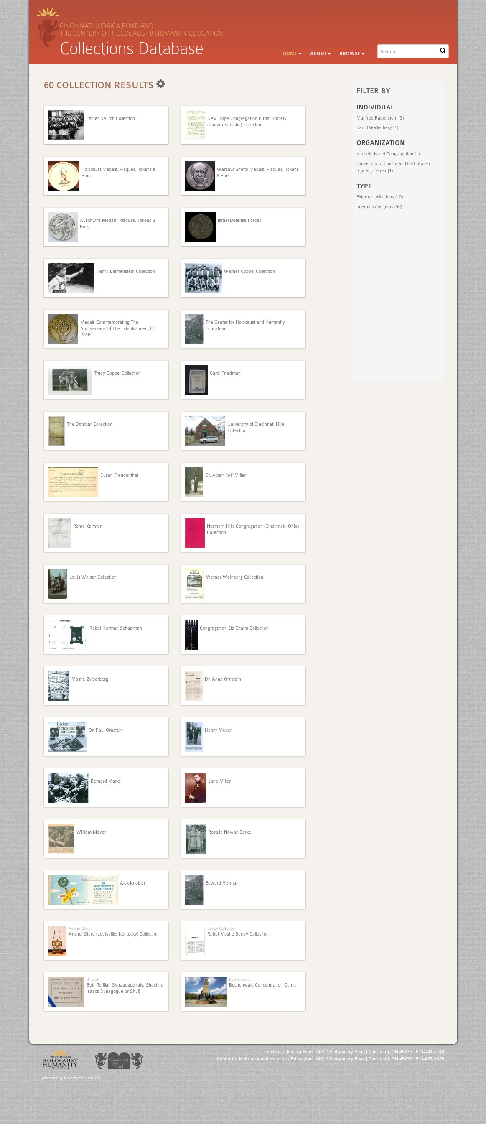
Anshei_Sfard (80, 928)
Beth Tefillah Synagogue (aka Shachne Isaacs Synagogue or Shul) (125, 988)
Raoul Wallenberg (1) (377, 127)
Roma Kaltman (87, 526)
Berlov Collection (221, 928)
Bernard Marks (106, 781)
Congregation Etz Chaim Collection (234, 628)
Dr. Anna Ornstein (223, 679)
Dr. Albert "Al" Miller (225, 475)
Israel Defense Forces (239, 220)
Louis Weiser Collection (93, 577)
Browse (352, 53)
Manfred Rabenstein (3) (380, 118)
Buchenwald (239, 979)
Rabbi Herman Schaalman (115, 628)
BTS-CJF (93, 979)
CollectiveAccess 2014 (83, 1078)
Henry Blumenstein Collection (125, 271)
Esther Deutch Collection (111, 118)
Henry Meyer (218, 730)
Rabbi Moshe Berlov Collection (238, 934)
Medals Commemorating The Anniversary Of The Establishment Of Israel (117, 328)
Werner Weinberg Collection (234, 577)
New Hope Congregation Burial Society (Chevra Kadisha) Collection (247, 121)
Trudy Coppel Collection (117, 373)
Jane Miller (220, 781)
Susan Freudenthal (119, 475)
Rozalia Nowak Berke (229, 832)
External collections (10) (379, 197)
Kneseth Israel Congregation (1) (388, 154)
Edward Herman (222, 883)
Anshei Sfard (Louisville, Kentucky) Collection (114, 934)
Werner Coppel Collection (249, 271)
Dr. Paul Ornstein (106, 730)
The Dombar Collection (89, 424)
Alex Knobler (132, 883)
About (320, 53)
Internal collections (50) (379, 206)
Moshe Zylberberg (89, 679)
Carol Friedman (225, 373)
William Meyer (91, 832)
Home (292, 53)
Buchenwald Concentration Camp (262, 985)
